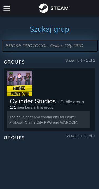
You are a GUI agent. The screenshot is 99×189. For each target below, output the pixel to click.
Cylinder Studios (33, 101)
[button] (50, 46)
